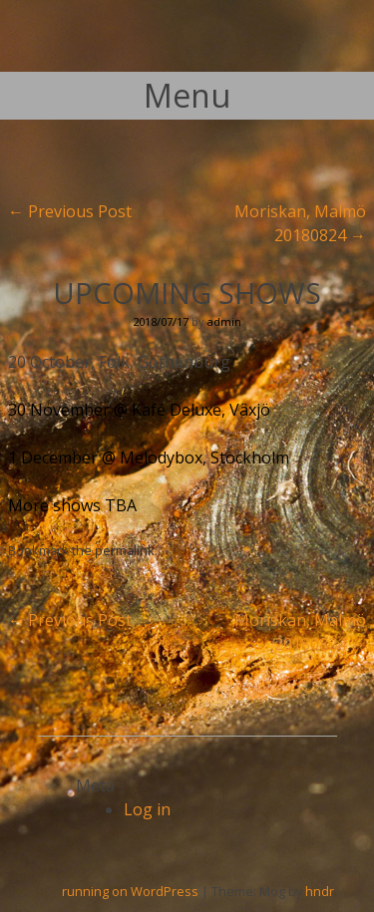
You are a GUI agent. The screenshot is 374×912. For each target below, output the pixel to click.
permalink (125, 550)
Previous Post (70, 211)
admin (224, 321)
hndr (319, 891)
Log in (147, 809)
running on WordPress (130, 891)
